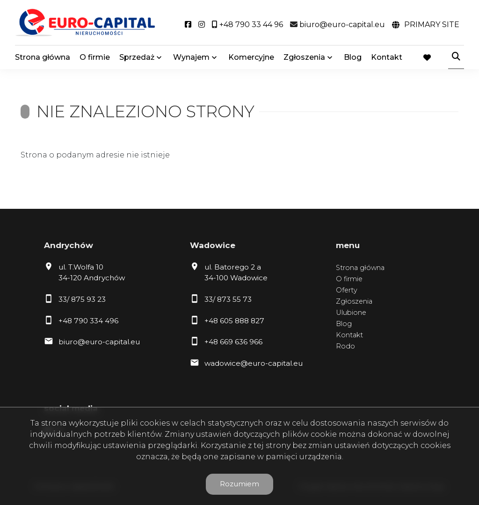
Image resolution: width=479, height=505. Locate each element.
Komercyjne (251, 57)
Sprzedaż (136, 57)
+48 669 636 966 (233, 341)
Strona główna (42, 57)
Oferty (346, 290)
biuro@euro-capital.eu (99, 341)
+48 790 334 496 (88, 320)
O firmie (95, 57)
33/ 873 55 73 (228, 299)
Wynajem (191, 57)
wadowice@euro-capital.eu (253, 363)
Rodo (345, 346)
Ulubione (351, 312)
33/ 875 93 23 (82, 299)
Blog (353, 57)
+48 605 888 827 (234, 320)
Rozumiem (239, 483)
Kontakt (386, 57)
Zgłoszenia (304, 57)
